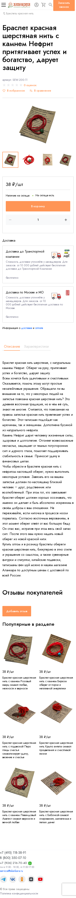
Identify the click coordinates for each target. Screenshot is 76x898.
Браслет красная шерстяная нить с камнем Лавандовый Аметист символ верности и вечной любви (19, 816)
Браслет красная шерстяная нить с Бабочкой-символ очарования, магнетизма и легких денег (56, 816)
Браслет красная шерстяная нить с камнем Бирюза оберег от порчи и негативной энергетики (56, 683)
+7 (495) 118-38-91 (13, 852)
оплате (39, 328)
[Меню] (3, 5)
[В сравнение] (40, 90)
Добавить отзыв (16, 611)
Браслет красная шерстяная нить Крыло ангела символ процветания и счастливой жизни (56, 748)
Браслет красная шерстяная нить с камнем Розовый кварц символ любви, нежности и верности (19, 683)
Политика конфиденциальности (19, 893)
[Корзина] (43, 5)
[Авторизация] (36, 5)
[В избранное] (13, 90)
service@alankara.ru (11, 871)
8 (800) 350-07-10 (13, 858)
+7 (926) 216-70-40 (13, 863)
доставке (26, 328)
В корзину (38, 206)
